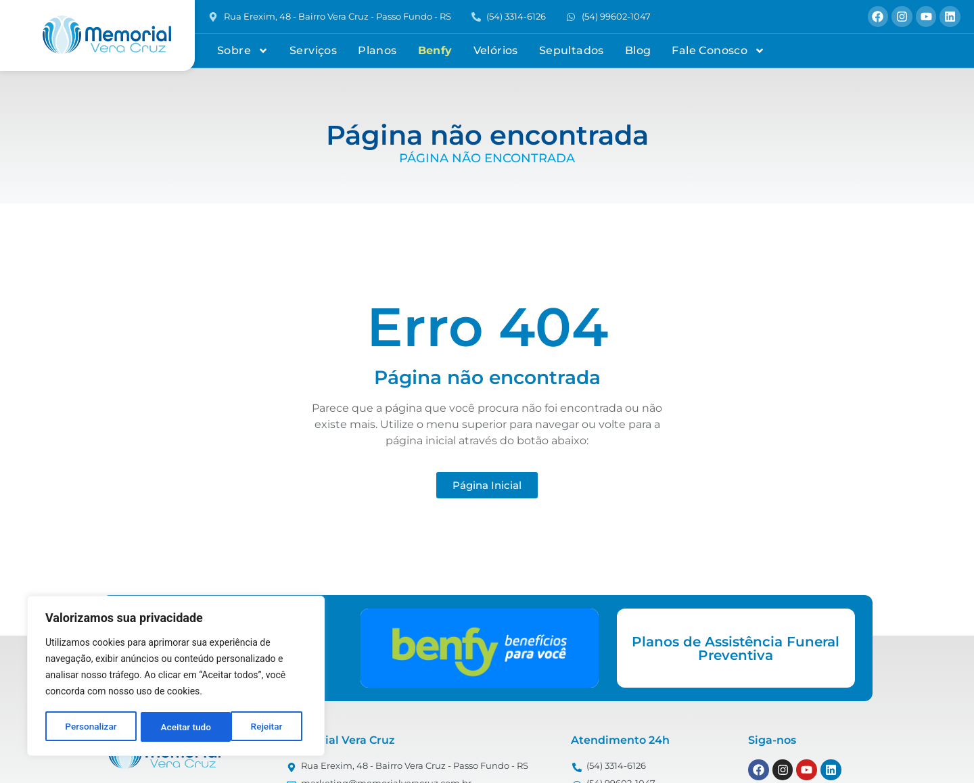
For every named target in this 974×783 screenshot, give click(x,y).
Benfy (435, 50)
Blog (638, 50)
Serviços (313, 50)
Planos (377, 50)
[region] (176, 677)
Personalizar (90, 726)
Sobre (243, 51)
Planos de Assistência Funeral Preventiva (735, 648)
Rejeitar (176, 726)
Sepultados (571, 50)
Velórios (495, 50)
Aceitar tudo (262, 726)
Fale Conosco (718, 51)
